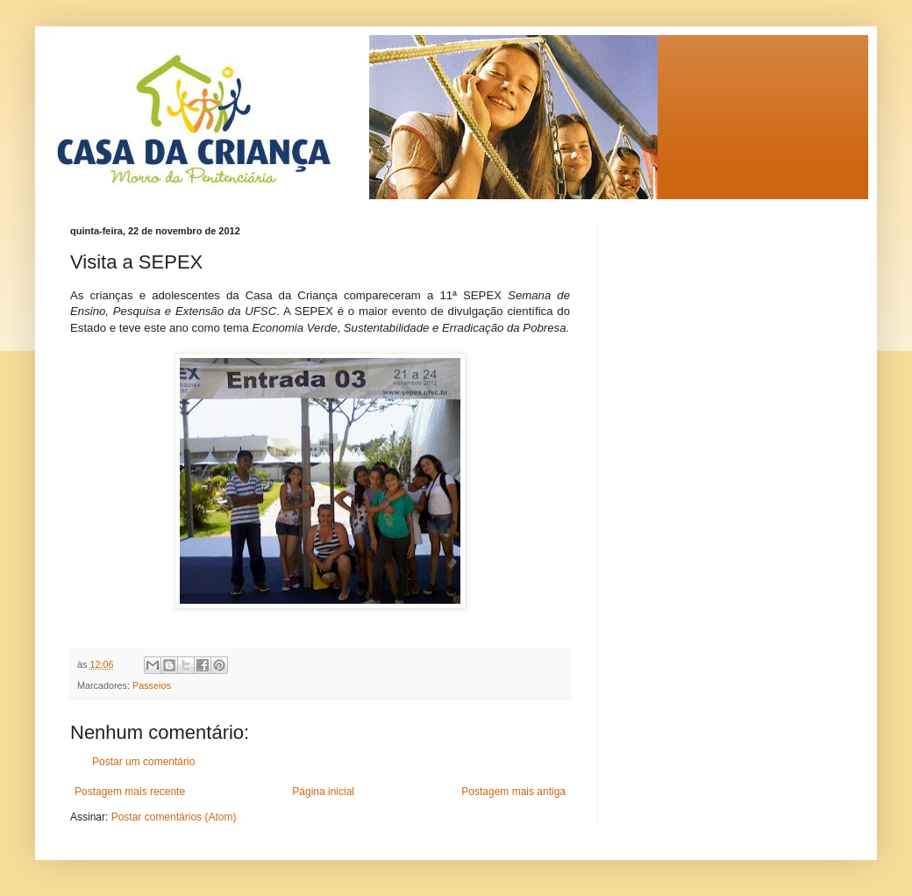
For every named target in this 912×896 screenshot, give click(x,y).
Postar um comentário (143, 762)
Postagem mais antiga (513, 791)
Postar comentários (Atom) (174, 817)
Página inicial (323, 791)
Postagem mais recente (130, 791)
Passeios (151, 685)
